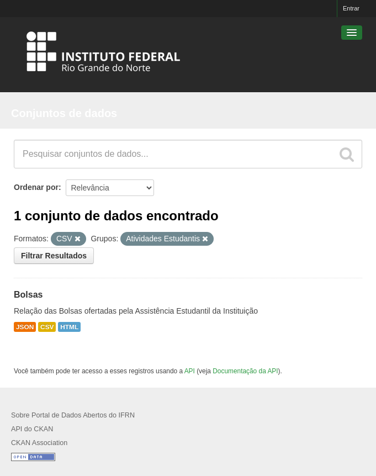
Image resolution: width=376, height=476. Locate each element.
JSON (25, 327)
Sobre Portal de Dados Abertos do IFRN (73, 415)
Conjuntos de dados (64, 113)
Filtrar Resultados (54, 255)
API (189, 371)
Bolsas (28, 294)
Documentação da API (245, 371)
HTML (69, 327)
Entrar (351, 8)
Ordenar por (36, 187)
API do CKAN (32, 429)
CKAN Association (39, 443)
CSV (47, 327)
